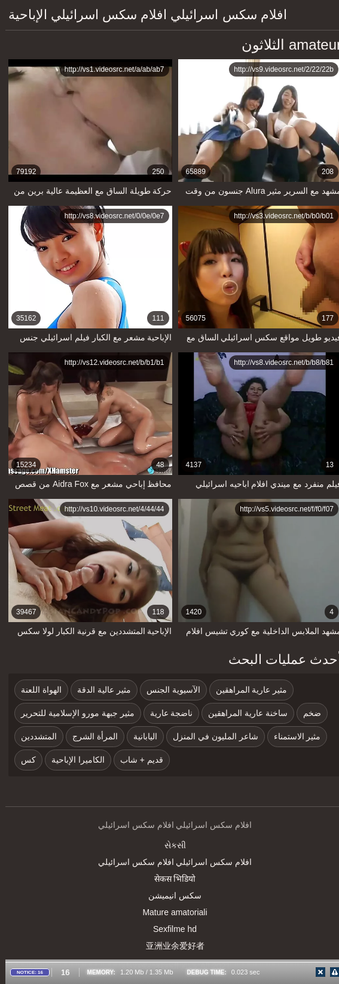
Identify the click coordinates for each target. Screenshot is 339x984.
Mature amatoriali (169, 912)
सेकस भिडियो (170, 879)
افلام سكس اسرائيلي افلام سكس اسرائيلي (169, 862)
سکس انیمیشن (169, 895)
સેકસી (170, 845)
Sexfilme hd (169, 929)
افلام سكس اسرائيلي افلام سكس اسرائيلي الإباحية (142, 14)
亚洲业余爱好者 (170, 946)
